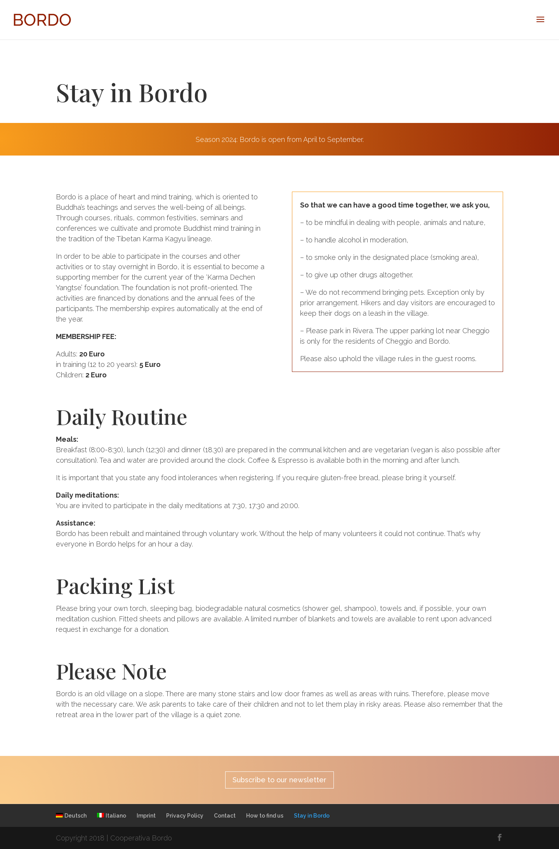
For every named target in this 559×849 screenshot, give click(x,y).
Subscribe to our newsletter (279, 780)
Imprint (146, 816)
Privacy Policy (184, 816)
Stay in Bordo (312, 816)
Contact (225, 816)
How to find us (264, 816)
